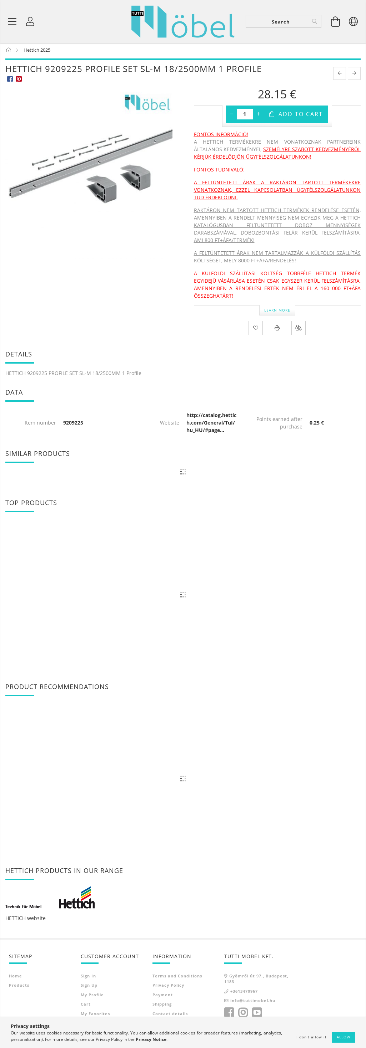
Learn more (277, 311)
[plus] (258, 115)
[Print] (277, 329)
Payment (162, 995)
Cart (86, 1005)
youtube (256, 1013)
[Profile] (30, 21)
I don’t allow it (311, 1036)
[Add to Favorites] (256, 329)
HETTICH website (25, 919)
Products (19, 986)
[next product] (354, 74)
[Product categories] (12, 21)
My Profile (92, 995)
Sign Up (89, 986)
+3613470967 (244, 992)
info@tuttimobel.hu (252, 1002)
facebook (229, 1013)
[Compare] (298, 329)
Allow (343, 1036)
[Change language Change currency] (353, 21)
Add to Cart (301, 115)
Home (15, 977)
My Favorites (95, 1014)
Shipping (162, 1005)
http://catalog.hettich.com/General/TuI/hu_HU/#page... (211, 424)
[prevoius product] (339, 74)
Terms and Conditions (177, 977)
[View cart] (336, 21)
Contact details (170, 1014)
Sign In (88, 977)
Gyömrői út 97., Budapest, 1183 (256, 980)
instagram (242, 1013)
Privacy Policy (168, 986)
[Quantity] (245, 115)
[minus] (231, 115)
